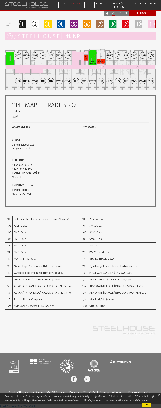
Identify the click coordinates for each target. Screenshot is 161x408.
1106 (84, 232)
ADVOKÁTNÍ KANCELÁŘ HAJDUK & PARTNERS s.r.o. (42, 286)
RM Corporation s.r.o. (101, 252)
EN (120, 13)
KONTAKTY (151, 4)
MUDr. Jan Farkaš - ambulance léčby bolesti (37, 280)
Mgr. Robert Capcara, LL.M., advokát (34, 306)
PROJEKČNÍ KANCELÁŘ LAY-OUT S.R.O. (111, 273)
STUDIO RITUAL (98, 306)
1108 (84, 239)
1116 (83, 266)
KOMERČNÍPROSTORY (118, 5)
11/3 (9, 286)
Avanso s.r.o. (96, 219)
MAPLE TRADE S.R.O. (25, 259)
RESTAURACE (102, 4)
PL (126, 13)
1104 (84, 226)
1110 (84, 246)
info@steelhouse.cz (114, 392)
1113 (8, 259)
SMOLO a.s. (95, 226)
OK (146, 404)
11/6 (84, 293)
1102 (84, 219)
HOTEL (89, 4)
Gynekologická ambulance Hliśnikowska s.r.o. (38, 266)
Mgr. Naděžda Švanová (102, 299)
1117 (8, 273)
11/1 (8, 280)
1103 (9, 226)
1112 (83, 252)
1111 (8, 252)
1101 (9, 219)
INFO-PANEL (76, 4)
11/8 (84, 299)
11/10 (84, 306)
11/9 (9, 306)
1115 (8, 266)
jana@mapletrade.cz (23, 148)
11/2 (84, 280)
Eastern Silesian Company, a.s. (30, 299)
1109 (9, 246)
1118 (83, 273)
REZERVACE (142, 13)
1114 (83, 259)
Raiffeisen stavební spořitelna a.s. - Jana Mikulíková (41, 219)
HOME (63, 4)
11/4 (84, 286)
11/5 (9, 293)
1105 (9, 232)
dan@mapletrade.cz (23, 145)
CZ (113, 14)
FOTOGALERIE (135, 4)
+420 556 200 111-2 (91, 392)
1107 (9, 239)
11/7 (9, 299)
